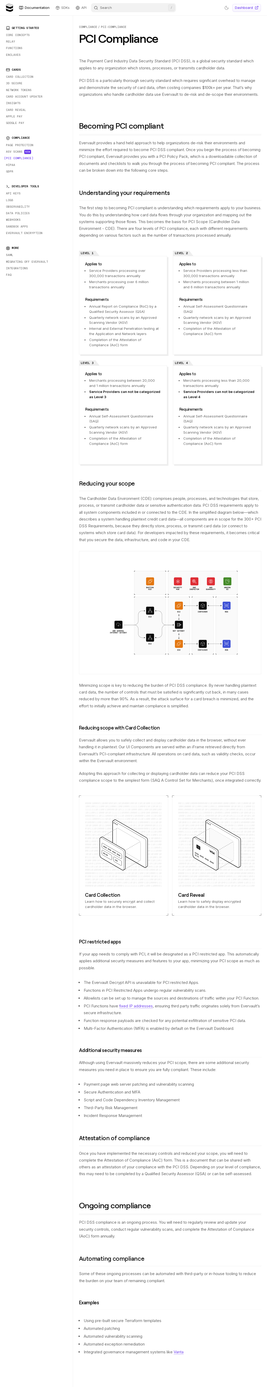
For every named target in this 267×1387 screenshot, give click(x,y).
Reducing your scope (109, 483)
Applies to (95, 263)
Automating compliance (114, 1258)
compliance (88, 27)
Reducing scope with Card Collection (121, 728)
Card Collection (102, 895)
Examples (91, 1302)
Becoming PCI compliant (125, 125)
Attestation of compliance (117, 1138)
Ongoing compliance (118, 1205)
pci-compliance (113, 27)
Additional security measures (112, 1050)
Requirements (98, 299)
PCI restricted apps (102, 941)
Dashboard (246, 7)
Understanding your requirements (127, 192)
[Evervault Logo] (9, 8)
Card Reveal (191, 895)
